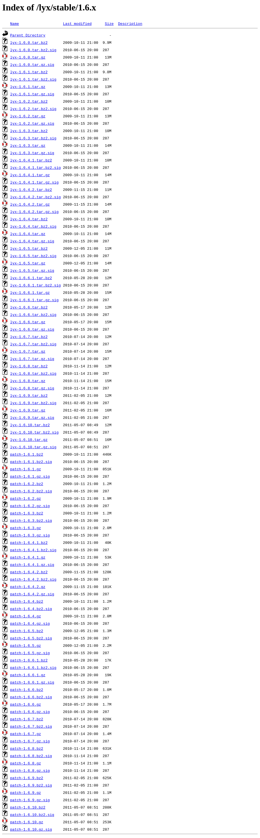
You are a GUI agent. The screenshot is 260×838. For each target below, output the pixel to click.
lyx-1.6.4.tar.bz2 (29, 218)
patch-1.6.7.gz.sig (30, 741)
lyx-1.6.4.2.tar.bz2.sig (35, 196)
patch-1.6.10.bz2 (27, 807)
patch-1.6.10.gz (26, 821)
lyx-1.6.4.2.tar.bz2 (31, 189)
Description (130, 23)
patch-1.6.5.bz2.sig (31, 638)
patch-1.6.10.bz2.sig (32, 814)
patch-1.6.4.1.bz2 (29, 542)
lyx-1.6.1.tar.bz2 (29, 71)
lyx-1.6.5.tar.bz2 (29, 248)
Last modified (77, 23)
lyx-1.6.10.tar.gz (29, 439)
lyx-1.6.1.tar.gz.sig (32, 93)
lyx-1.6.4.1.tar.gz (30, 174)
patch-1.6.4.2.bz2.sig (33, 579)
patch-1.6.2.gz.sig (30, 505)
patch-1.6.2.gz (25, 498)
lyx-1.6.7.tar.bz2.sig (33, 343)
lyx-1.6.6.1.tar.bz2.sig (35, 285)
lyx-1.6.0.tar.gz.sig (32, 64)
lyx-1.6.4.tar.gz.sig (32, 241)
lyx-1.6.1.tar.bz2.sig (33, 79)
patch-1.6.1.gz (25, 468)
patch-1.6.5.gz (25, 645)
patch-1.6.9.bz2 (26, 777)
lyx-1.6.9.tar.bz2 (29, 395)
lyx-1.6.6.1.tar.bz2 (31, 277)
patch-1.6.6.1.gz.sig (32, 682)
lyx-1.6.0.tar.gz (27, 57)
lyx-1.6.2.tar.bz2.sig (33, 108)
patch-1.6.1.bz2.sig (31, 461)
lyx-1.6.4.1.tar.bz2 (31, 160)
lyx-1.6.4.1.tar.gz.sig (34, 182)
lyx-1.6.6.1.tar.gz (30, 292)
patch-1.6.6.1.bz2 (29, 660)
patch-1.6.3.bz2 (26, 513)
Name (14, 23)
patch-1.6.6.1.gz (27, 674)
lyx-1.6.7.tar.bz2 (29, 336)
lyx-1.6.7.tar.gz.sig (32, 358)
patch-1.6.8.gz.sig (30, 770)
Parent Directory (27, 35)
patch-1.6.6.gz (25, 704)
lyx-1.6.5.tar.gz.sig (32, 270)
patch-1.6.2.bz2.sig (31, 491)
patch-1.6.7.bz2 (26, 718)
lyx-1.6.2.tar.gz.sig (32, 123)
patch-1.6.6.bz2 (26, 689)
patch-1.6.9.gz (25, 792)
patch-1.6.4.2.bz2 (29, 571)
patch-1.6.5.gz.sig (30, 652)
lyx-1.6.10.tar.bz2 (30, 424)
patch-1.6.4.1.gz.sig (32, 564)
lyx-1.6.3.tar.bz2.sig (33, 138)
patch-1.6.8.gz (25, 763)
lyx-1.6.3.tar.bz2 (29, 130)
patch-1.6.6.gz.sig (30, 711)
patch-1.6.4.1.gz (27, 557)
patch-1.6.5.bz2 (26, 630)
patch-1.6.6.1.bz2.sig (33, 667)
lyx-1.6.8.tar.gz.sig (32, 388)
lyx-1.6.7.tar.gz (27, 351)
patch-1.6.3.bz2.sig (31, 520)
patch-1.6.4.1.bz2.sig (33, 549)
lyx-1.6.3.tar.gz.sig (32, 152)
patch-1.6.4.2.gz (27, 586)
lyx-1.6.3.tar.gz (27, 145)
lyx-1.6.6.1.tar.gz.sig (34, 299)
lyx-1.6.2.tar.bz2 (29, 101)
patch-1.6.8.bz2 (26, 748)
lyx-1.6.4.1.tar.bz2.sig (35, 167)
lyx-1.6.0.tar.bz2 (29, 42)
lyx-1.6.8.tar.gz (27, 380)
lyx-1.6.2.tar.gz (27, 116)
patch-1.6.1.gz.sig (30, 476)
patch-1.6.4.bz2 (26, 601)
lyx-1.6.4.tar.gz (27, 233)
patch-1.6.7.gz (25, 733)
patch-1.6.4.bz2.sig (31, 608)
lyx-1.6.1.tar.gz (27, 86)
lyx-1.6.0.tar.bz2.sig (33, 49)
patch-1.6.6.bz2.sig (31, 696)
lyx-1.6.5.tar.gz (27, 263)
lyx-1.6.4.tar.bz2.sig (33, 226)
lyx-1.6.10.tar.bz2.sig (34, 432)
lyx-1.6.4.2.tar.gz (30, 204)
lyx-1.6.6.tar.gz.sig (32, 329)
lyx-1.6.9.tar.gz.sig (32, 417)
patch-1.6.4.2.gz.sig (32, 593)
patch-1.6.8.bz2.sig (31, 755)
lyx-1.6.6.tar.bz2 (29, 307)
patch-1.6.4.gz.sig (30, 623)
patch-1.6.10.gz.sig (31, 829)
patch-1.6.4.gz (25, 616)
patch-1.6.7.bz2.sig (31, 726)
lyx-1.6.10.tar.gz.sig (33, 446)
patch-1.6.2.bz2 (26, 483)
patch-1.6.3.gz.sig (30, 535)
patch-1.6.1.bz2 (26, 454)
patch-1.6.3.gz (25, 527)
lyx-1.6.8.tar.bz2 (29, 366)
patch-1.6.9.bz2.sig (31, 785)
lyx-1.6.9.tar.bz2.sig (33, 402)
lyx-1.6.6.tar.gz (27, 321)
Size (109, 23)
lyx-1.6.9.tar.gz (27, 410)
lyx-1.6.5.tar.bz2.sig (33, 255)
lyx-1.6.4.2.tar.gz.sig (34, 211)
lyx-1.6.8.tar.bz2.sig (33, 373)
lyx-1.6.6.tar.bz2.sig (33, 314)
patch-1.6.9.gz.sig (30, 799)
